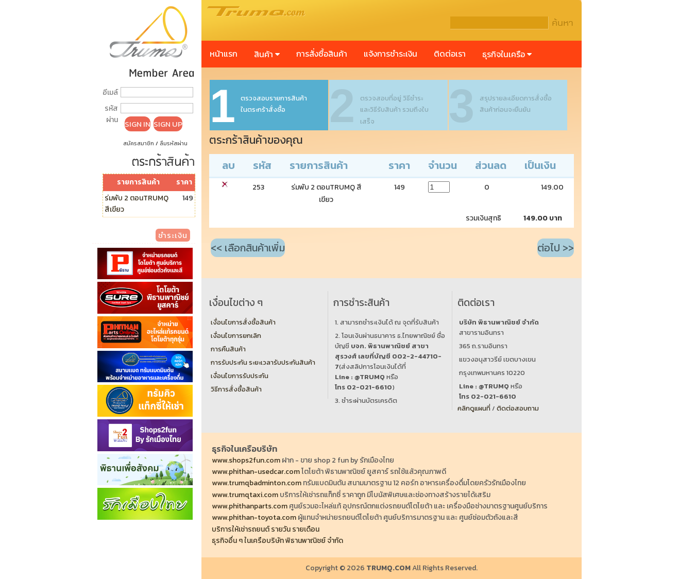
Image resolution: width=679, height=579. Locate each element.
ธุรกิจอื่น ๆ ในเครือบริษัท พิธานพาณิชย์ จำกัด (277, 540)
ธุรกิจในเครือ (507, 54)
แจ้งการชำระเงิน (390, 53)
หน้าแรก (223, 53)
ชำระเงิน (173, 235)
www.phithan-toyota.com (254, 517)
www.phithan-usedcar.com (256, 471)
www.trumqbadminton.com (256, 483)
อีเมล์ (110, 92)
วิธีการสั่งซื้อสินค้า (236, 389)
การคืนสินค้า (228, 349)
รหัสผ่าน (111, 114)
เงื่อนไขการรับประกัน (239, 376)
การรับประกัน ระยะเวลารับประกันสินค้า (263, 362)
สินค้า (267, 54)
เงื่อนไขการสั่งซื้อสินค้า (243, 322)
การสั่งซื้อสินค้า (321, 53)
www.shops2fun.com (246, 460)
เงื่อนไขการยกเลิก (236, 335)
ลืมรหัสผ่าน (174, 143)
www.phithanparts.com (249, 506)
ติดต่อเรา (450, 53)
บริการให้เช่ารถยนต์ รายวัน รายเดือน (265, 529)
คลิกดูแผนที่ (473, 408)
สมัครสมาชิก (138, 143)
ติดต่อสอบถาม (518, 408)
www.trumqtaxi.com (245, 494)
